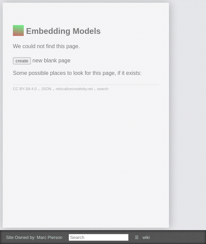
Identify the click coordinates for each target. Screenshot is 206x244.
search (103, 89)
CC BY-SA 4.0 (25, 89)
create (22, 60)
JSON (46, 89)
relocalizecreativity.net (75, 89)
